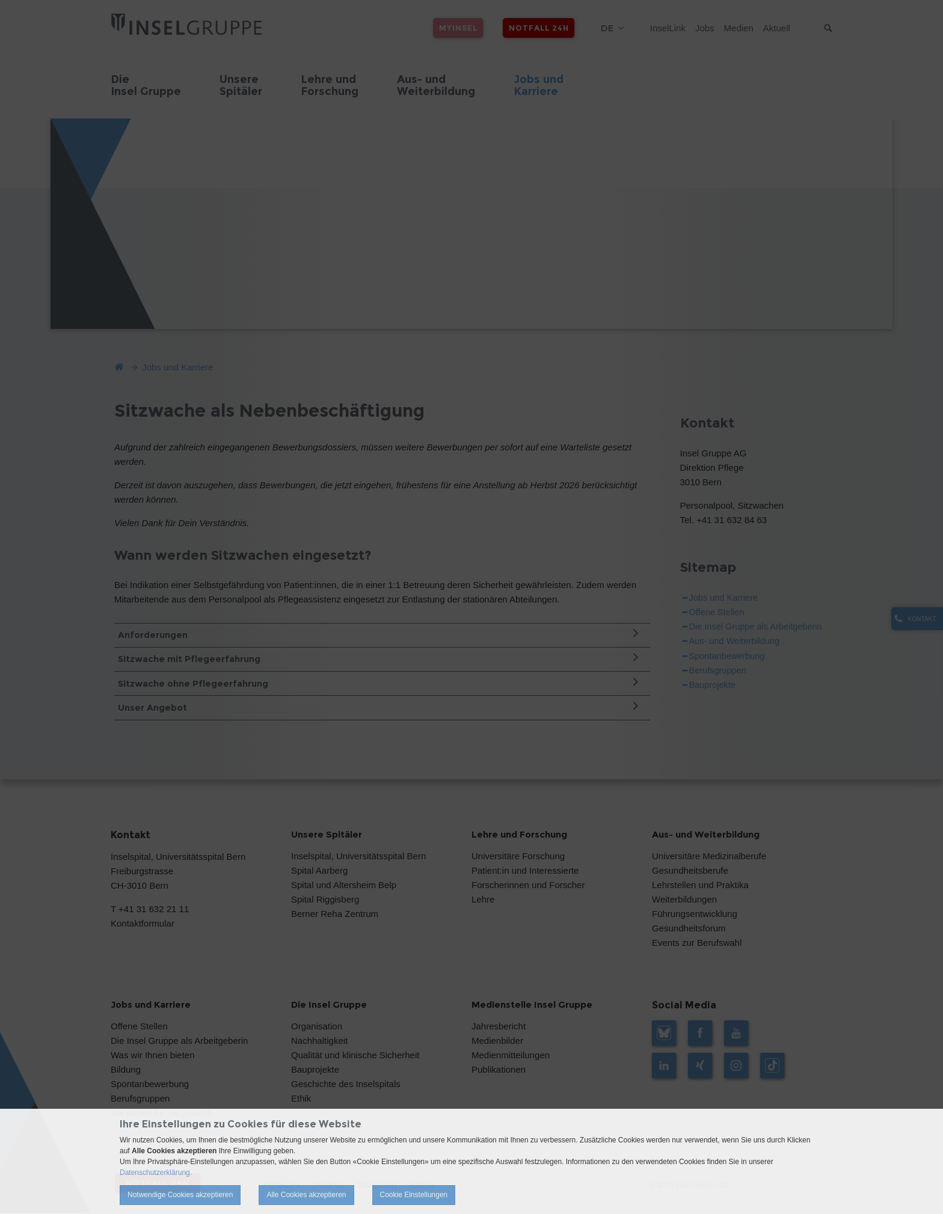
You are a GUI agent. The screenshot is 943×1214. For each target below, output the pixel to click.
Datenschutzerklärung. (156, 1172)
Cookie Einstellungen (414, 1195)
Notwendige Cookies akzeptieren (180, 1195)
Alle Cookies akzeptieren (306, 1195)
